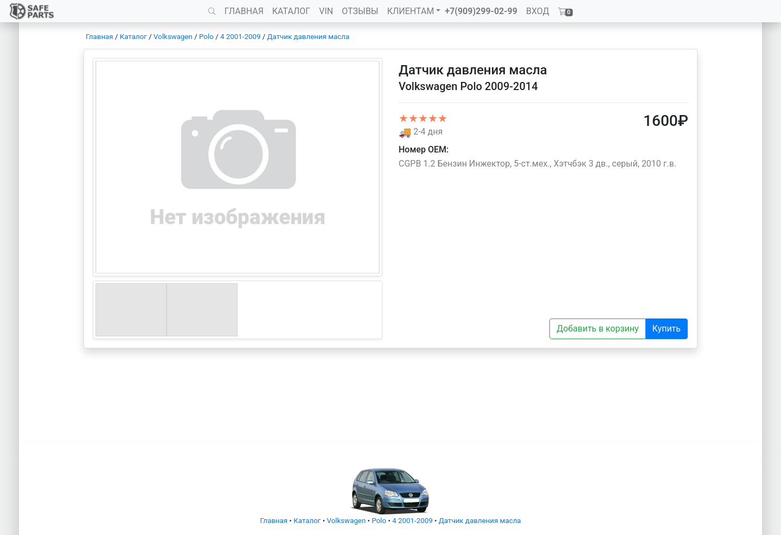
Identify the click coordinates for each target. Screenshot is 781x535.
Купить (666, 328)
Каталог (133, 37)
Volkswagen (173, 37)
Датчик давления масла (308, 37)
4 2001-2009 (240, 37)
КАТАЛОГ (291, 11)
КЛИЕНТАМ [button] (410, 11)
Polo (206, 37)
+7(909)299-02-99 (481, 11)
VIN (326, 11)
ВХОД (537, 11)
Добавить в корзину (597, 328)
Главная (99, 37)
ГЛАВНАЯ (244, 11)
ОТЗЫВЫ (360, 11)
